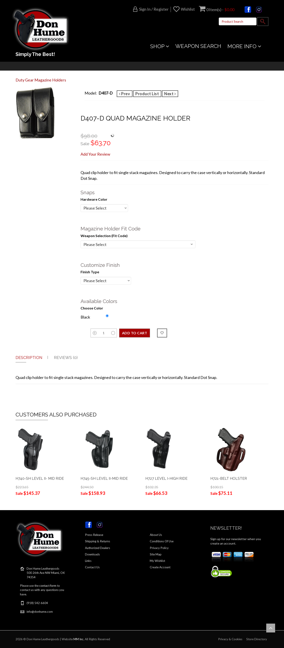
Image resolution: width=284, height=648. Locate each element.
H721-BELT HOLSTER (228, 478)
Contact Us (92, 567)
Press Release (94, 535)
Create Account (160, 567)
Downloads (92, 554)
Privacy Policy (159, 548)
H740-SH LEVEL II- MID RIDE (40, 478)
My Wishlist (157, 561)
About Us (156, 535)
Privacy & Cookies (230, 639)
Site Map (156, 554)
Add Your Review (95, 154)
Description (29, 357)
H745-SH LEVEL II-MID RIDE (104, 478)
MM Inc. (78, 639)
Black (85, 317)
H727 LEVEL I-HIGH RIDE (166, 478)
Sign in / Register (154, 9)
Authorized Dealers (97, 548)
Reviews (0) (66, 357)
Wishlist (188, 9)
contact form (47, 585)
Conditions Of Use (162, 541)
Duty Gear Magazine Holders (41, 79)
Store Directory (256, 639)
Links (88, 561)
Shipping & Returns (97, 541)
